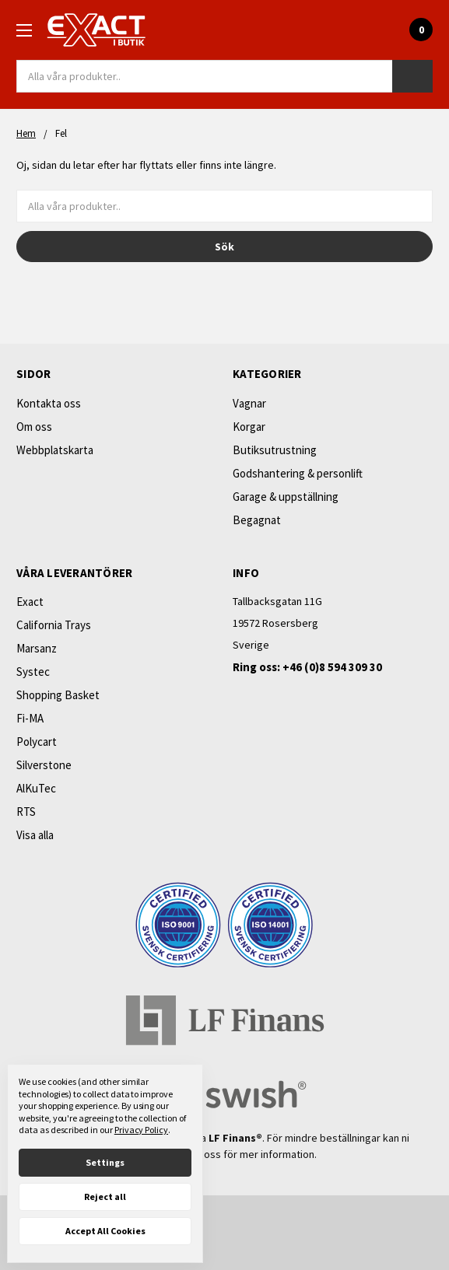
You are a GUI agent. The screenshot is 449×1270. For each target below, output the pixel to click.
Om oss (34, 426)
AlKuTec (36, 788)
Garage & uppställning (286, 496)
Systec (33, 671)
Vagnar (249, 403)
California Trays (53, 625)
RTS (26, 811)
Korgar (249, 426)
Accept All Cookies (105, 1231)
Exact (30, 601)
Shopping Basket (58, 694)
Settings (105, 1162)
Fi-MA (30, 718)
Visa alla (35, 834)
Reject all (105, 1196)
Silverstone (44, 764)
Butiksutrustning (275, 450)
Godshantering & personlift (298, 473)
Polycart (36, 741)
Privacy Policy (141, 1129)
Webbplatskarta (54, 450)
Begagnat (257, 520)
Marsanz (36, 648)
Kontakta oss (48, 403)
